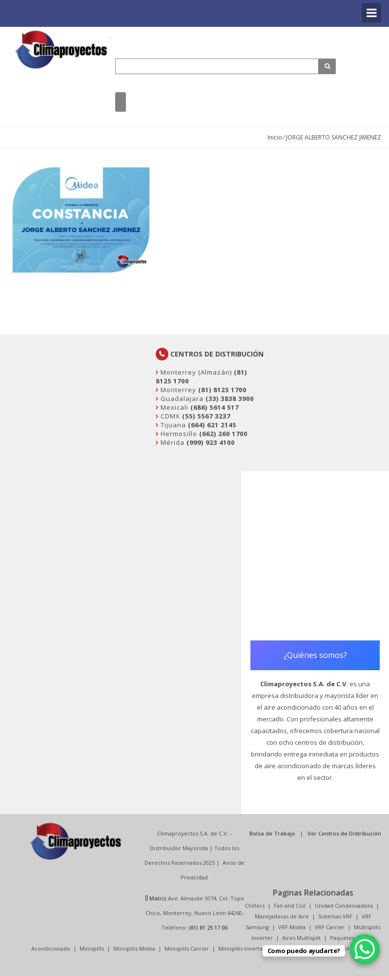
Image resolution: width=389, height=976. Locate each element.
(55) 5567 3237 (206, 416)
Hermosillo (178, 433)
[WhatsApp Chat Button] (364, 949)
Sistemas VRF (335, 916)
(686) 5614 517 (214, 407)
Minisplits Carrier (186, 948)
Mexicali (173, 407)
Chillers (255, 905)
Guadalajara (181, 398)
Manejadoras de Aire (282, 916)
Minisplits (92, 948)
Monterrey (177, 389)
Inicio (274, 137)
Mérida (171, 442)
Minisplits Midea (134, 948)
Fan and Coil (290, 905)
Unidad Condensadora (344, 905)
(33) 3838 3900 (229, 398)
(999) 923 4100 (210, 442)
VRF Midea (292, 927)
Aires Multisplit (301, 937)
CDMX (169, 416)
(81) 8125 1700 (222, 389)
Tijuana (172, 424)
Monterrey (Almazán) (195, 372)
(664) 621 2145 (212, 424)
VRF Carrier (330, 927)
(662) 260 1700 (223, 433)
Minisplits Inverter (242, 948)
